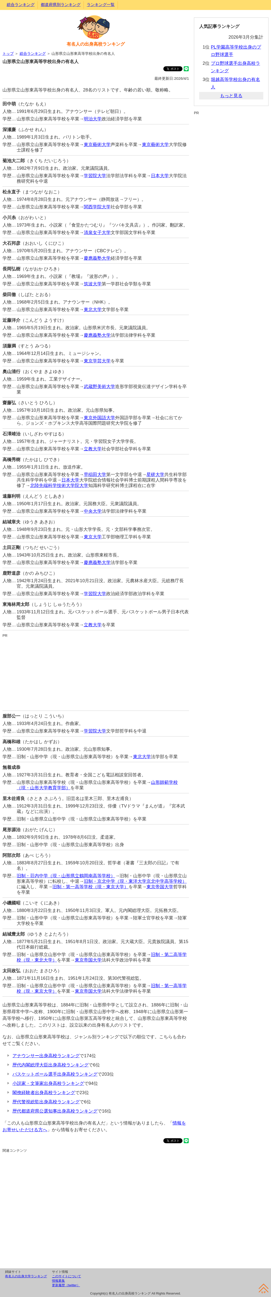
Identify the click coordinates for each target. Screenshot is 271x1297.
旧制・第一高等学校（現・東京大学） (90, 886)
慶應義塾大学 (97, 258)
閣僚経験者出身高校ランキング (43, 1092)
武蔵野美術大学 (99, 386)
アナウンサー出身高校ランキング (46, 1055)
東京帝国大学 (159, 886)
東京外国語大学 (99, 417)
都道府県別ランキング (61, 4)
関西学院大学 (97, 206)
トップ (8, 53)
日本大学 (160, 175)
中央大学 (93, 511)
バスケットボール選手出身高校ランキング (54, 1074)
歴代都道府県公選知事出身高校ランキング (54, 1111)
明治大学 (93, 118)
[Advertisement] (95, 673)
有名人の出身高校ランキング (96, 44)
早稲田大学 (95, 474)
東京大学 (93, 536)
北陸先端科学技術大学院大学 (59, 485)
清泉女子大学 (97, 232)
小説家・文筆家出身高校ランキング (48, 1083)
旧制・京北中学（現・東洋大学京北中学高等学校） (135, 881)
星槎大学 (155, 474)
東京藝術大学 (97, 144)
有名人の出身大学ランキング (26, 1276)
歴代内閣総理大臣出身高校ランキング (50, 1064)
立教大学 (93, 448)
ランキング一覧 (101, 4)
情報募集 (58, 1281)
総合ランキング (21, 4)
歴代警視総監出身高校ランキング (46, 1101)
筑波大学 (93, 283)
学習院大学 (95, 175)
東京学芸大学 (97, 360)
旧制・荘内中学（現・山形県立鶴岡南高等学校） (66, 875)
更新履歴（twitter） (66, 1285)
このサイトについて (66, 1276)
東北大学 (93, 309)
